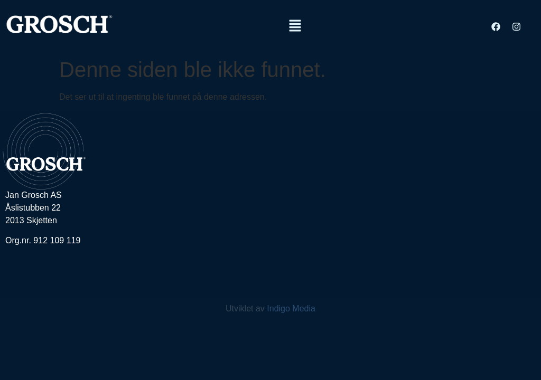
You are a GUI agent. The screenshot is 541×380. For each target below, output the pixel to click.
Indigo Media (291, 308)
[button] (295, 26)
